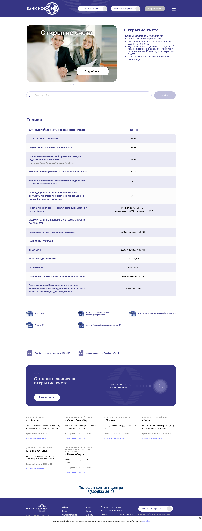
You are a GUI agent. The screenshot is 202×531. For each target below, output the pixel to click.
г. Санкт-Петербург (77, 420)
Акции (88, 507)
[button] (47, 397)
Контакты (89, 515)
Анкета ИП (39, 313)
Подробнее (146, 521)
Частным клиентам (70, 515)
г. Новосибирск (74, 454)
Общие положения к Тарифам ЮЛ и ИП (103, 353)
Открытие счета (141, 29)
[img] (137, 8)
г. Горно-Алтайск (37, 450)
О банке (65, 507)
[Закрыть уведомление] (200, 518)
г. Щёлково (33, 420)
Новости (89, 511)
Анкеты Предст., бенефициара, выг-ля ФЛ (103, 325)
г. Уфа (146, 420)
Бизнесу (65, 511)
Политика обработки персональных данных (154, 514)
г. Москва (109, 420)
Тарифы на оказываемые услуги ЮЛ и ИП (52, 353)
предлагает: (151, 47)
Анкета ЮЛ (39, 325)
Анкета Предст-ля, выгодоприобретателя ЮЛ (157, 313)
